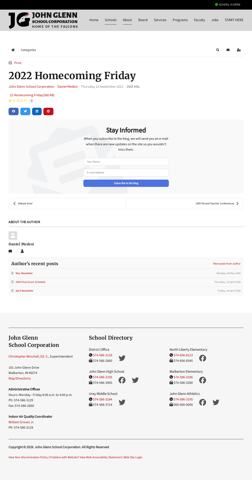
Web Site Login (133, 457)
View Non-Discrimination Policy (28, 457)
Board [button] (142, 20)
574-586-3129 (102, 355)
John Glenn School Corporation (31, 86)
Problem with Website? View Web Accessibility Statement (86, 457)
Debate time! (23, 203)
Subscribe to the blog (126, 183)
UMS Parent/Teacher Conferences (217, 203)
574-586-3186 (183, 377)
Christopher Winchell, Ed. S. (28, 356)
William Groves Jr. (21, 422)
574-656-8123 (183, 355)
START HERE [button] (234, 20)
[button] (218, 50)
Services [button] (160, 20)
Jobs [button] (214, 20)
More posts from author (227, 264)
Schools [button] (110, 20)
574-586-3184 (102, 399)
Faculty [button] (199, 20)
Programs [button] (180, 20)
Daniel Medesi (67, 86)
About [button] (127, 20)
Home (93, 20)
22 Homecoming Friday (32, 95)
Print (17, 63)
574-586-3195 (102, 377)
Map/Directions (20, 378)
